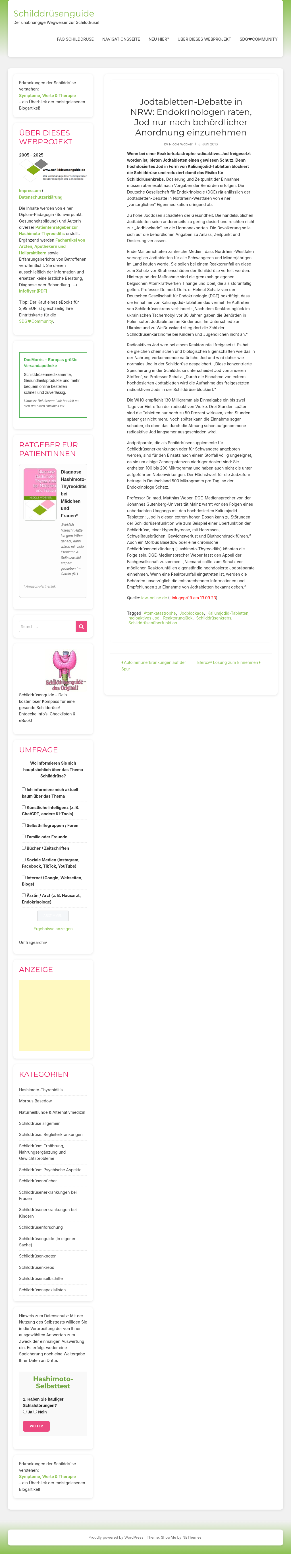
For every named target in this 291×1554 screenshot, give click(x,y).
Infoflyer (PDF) (33, 291)
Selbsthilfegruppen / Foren (52, 825)
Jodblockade (192, 613)
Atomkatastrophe (160, 613)
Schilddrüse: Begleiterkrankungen (51, 1134)
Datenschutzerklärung (41, 197)
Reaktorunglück (177, 618)
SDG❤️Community (259, 39)
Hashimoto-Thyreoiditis (41, 1089)
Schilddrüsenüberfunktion (152, 622)
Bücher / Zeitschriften (48, 848)
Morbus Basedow (35, 1100)
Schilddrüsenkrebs (213, 618)
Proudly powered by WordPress (116, 1537)
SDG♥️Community (36, 321)
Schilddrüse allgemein (40, 1123)
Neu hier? (159, 39)
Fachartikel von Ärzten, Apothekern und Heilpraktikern (52, 246)
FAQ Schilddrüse (75, 39)
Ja (27, 1412)
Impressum (30, 190)
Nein (40, 1412)
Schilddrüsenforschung (41, 1227)
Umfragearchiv (33, 942)
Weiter (36, 1426)
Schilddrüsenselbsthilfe (41, 1278)
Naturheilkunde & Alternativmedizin (52, 1112)
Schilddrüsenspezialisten (42, 1289)
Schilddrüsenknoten (38, 1256)
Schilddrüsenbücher (38, 1180)
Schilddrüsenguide (53, 13)
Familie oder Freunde (47, 836)
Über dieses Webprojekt (204, 39)
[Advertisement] (54, 1015)
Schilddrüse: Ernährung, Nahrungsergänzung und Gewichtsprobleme (42, 1152)
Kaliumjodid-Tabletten (227, 613)
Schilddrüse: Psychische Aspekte (50, 1169)
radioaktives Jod (143, 618)
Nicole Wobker (181, 144)
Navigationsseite (121, 39)
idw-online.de (154, 597)
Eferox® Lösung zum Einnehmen (229, 662)
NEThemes (191, 1537)
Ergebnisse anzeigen (53, 928)
